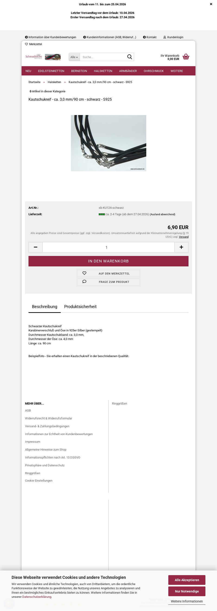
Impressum (32, 441)
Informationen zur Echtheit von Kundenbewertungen (59, 434)
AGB (28, 410)
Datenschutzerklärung (36, 597)
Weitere (177, 71)
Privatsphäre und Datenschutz (44, 465)
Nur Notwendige (187, 591)
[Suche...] (74, 57)
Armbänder (128, 71)
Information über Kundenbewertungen (50, 37)
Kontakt (149, 37)
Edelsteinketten (51, 71)
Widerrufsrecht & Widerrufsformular (48, 418)
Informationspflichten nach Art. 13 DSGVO (52, 457)
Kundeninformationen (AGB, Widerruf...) (109, 37)
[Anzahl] (108, 247)
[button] (35, 247)
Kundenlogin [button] (173, 37)
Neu (28, 71)
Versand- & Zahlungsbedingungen (47, 426)
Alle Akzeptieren (187, 580)
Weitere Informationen (187, 601)
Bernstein (79, 71)
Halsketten (103, 71)
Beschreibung (44, 306)
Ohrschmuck (154, 71)
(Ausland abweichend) (162, 214)
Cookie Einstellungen (38, 480)
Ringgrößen (32, 473)
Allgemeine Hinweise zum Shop (45, 449)
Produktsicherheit (80, 306)
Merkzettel (33, 44)
